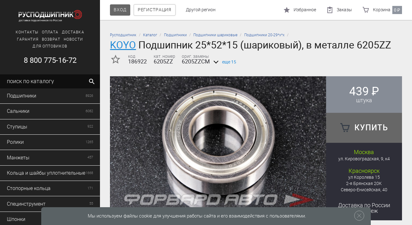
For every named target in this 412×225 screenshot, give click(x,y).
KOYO (123, 45)
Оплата (50, 32)
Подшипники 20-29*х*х (264, 35)
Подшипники (175, 35)
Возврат (51, 39)
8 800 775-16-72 (50, 60)
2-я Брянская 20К (364, 183)
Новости (73, 39)
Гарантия (28, 39)
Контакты (27, 32)
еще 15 (223, 62)
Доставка (73, 32)
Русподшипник (123, 35)
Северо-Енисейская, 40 (364, 189)
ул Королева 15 (364, 177)
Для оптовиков (49, 46)
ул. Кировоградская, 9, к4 (364, 159)
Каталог (150, 35)
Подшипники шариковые (215, 35)
